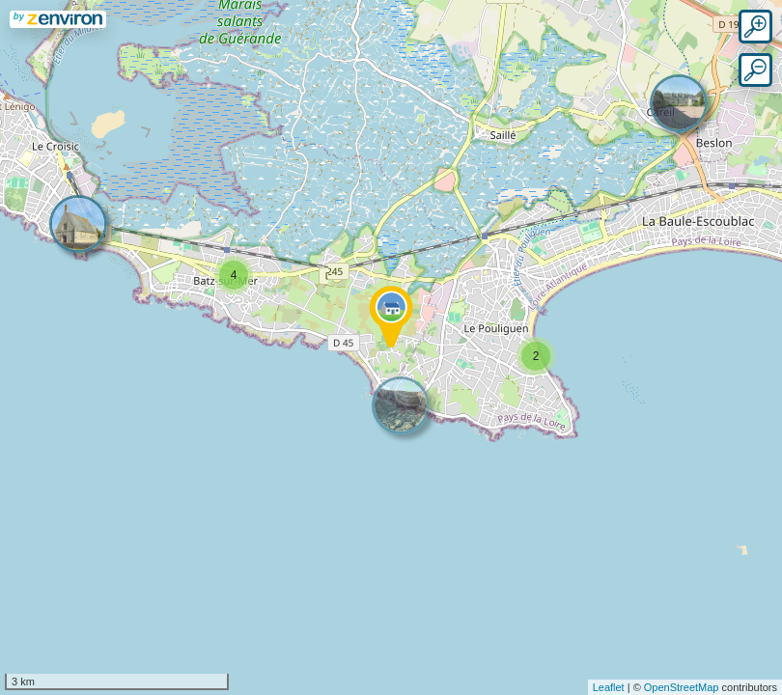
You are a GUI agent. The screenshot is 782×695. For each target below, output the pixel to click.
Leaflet (609, 687)
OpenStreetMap (681, 687)
